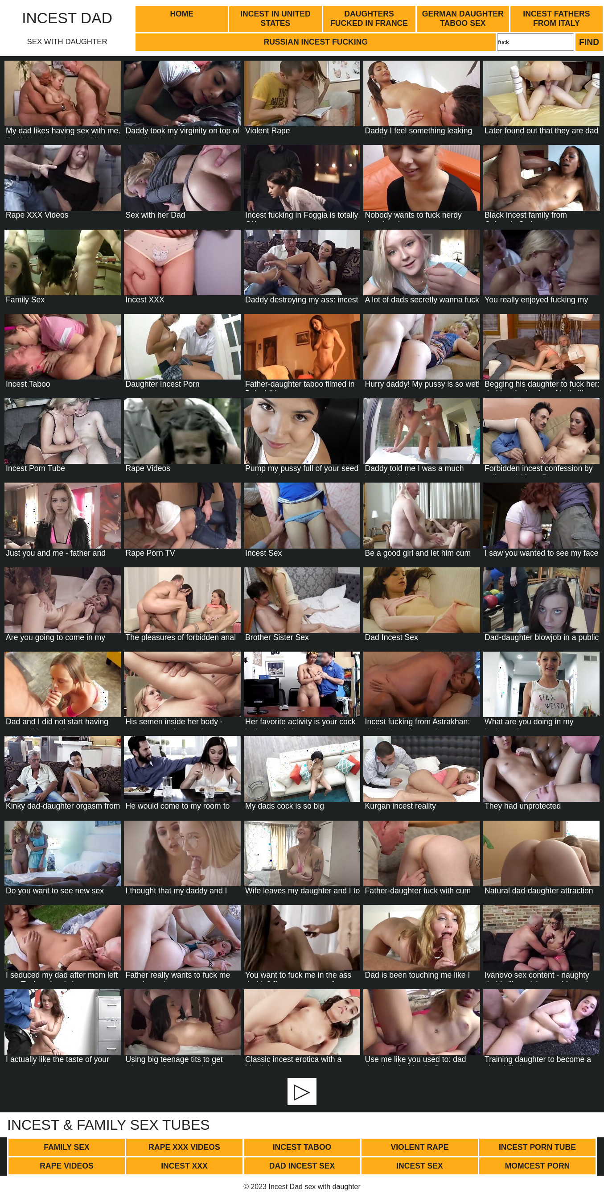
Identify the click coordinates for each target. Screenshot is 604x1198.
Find (589, 42)
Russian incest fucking (315, 41)
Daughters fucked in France (369, 18)
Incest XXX (184, 1165)
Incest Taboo (302, 1147)
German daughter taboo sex (463, 18)
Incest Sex (419, 1165)
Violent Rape (419, 1147)
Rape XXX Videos (184, 1147)
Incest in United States (275, 18)
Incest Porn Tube (537, 1147)
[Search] (535, 41)
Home (181, 13)
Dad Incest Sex (302, 1165)
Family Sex (67, 1147)
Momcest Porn (537, 1165)
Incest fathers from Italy (556, 18)
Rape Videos (66, 1165)
